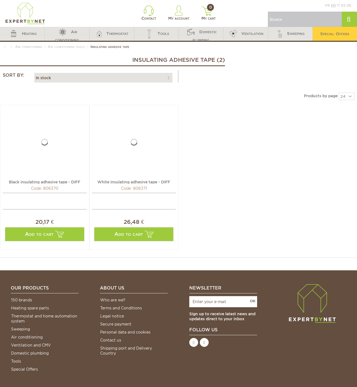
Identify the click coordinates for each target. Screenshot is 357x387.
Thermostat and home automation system (44, 318)
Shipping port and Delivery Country (126, 350)
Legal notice (112, 316)
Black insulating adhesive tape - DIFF (44, 182)
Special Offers (24, 369)
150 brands (21, 300)
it (338, 5)
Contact (148, 13)
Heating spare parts (30, 308)
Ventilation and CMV (31, 345)
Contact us (110, 340)
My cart (208, 13)
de (349, 5)
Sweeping (20, 329)
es (343, 5)
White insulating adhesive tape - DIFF (133, 182)
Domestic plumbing (30, 353)
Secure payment (115, 324)
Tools (16, 361)
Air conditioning (27, 337)
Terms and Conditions (121, 308)
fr (327, 5)
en (333, 5)
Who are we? (112, 300)
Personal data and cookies (125, 332)
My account (178, 13)
